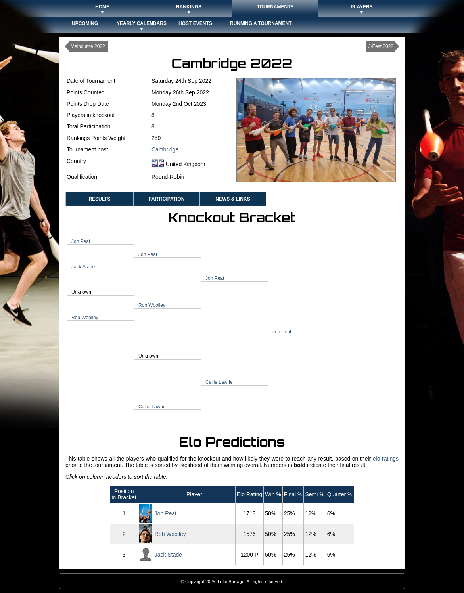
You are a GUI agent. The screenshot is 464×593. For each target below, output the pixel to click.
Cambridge (164, 149)
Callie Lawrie (152, 406)
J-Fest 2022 (380, 46)
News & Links (232, 199)
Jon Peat (80, 241)
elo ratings (386, 458)
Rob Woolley (84, 317)
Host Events (195, 23)
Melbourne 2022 (88, 46)
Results (99, 199)
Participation (167, 199)
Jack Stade (83, 267)
